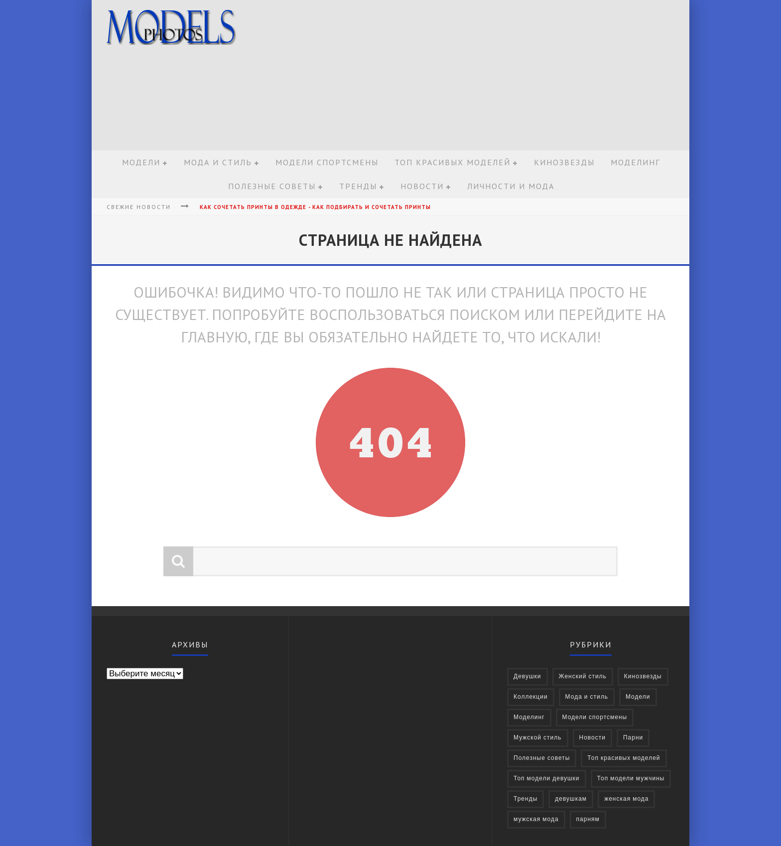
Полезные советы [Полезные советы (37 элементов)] (542, 758)
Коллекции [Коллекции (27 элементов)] (531, 697)
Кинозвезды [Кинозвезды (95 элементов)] (643, 676)
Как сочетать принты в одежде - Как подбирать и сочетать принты (315, 207)
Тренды (358, 186)
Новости (422, 186)
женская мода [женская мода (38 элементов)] (626, 799)
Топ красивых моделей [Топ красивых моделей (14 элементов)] (623, 758)
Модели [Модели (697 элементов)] (638, 697)
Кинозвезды (564, 162)
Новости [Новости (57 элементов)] (592, 738)
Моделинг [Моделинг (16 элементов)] (529, 717)
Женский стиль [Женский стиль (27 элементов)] (583, 676)
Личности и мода (510, 186)
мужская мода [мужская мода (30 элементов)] (536, 819)
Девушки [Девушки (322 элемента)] (527, 676)
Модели (141, 162)
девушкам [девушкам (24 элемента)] (571, 799)
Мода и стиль (218, 162)
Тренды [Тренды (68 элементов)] (525, 799)
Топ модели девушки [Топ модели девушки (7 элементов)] (547, 778)
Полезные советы (272, 186)
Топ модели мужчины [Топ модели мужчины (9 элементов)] (631, 778)
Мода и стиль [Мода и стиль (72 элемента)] (586, 697)
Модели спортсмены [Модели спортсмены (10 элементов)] (595, 717)
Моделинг (635, 162)
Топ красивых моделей (452, 162)
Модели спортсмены (327, 162)
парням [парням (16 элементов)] (588, 819)
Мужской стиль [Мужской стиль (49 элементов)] (538, 738)
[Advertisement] (503, 75)
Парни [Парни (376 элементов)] (633, 738)
